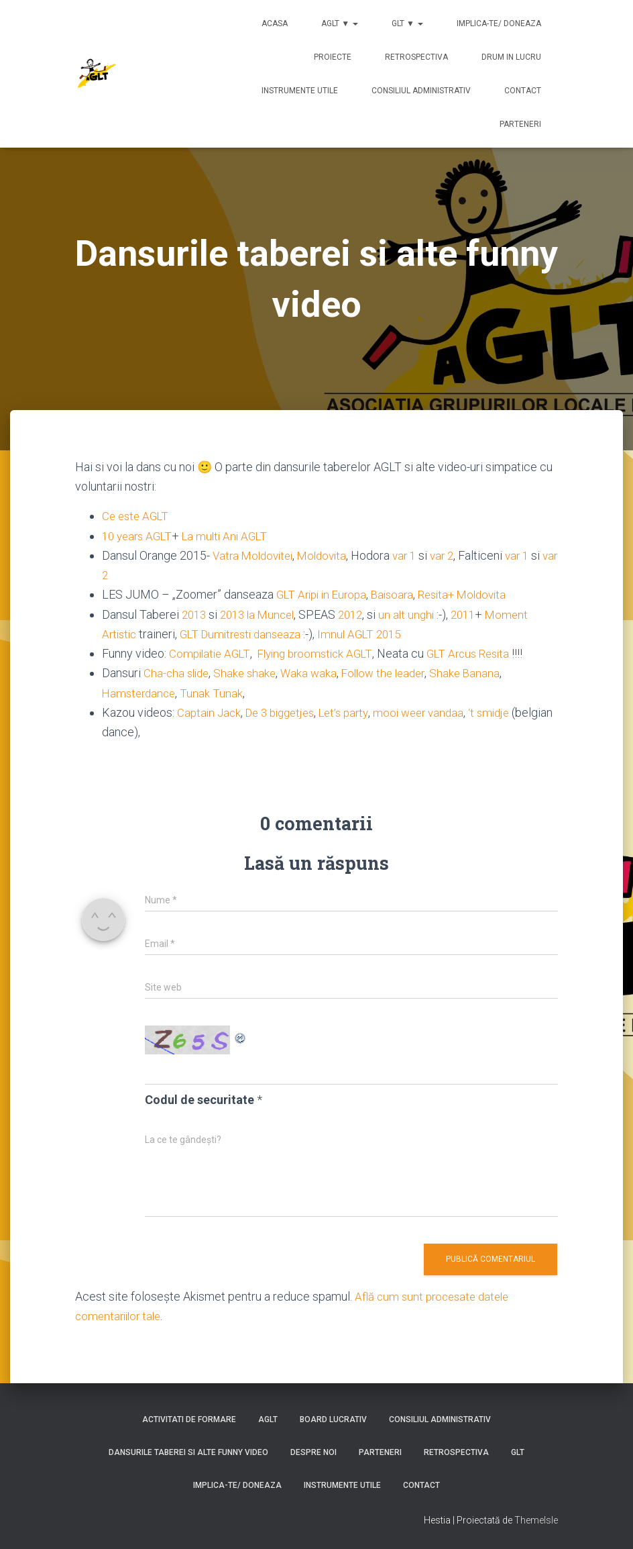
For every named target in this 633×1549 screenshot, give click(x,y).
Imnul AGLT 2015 (374, 633)
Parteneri (520, 124)
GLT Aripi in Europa (324, 594)
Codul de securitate (199, 1098)
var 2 (454, 555)
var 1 (414, 555)
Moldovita (329, 555)
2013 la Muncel (262, 614)
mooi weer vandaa (434, 712)
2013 (195, 614)
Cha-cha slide (178, 672)
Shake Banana (478, 672)
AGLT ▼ (339, 23)
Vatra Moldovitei (254, 555)
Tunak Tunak (215, 692)
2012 (360, 614)
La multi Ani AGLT (231, 536)
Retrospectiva (416, 57)
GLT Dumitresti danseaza (248, 633)
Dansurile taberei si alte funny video (188, 1451)
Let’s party (355, 712)
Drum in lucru (511, 57)
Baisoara (400, 594)
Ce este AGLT (137, 516)
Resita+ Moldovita (475, 594)
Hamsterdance (141, 692)
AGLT (268, 1418)
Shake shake (249, 672)
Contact (522, 90)
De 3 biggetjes (286, 712)
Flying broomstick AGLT (323, 653)
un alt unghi (420, 614)
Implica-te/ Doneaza (499, 23)
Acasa (275, 23)
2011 (477, 614)
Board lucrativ (333, 1418)
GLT (517, 1451)
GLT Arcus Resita (482, 653)
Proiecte (332, 57)
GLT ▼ (407, 23)
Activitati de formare (189, 1418)
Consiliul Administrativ (421, 90)
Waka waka (315, 672)
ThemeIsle (536, 1518)
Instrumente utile (300, 90)
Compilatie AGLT (211, 653)
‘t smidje (508, 712)
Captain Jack (210, 712)
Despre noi (313, 1451)
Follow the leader (393, 672)
